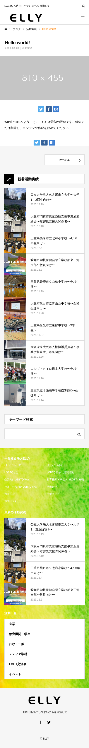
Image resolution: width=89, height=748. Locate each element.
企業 (12, 624)
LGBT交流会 (17, 664)
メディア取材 (18, 654)
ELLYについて (12, 465)
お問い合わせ (12, 501)
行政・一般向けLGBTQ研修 (20, 486)
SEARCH (83, 5)
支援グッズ (53, 493)
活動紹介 (52, 486)
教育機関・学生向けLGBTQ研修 (65, 479)
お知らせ (9, 493)
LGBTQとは (11, 472)
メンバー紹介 (54, 465)
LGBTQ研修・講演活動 (60, 472)
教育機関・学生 (19, 634)
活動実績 (27, 48)
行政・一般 (16, 644)
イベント (15, 674)
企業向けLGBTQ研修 (16, 479)
